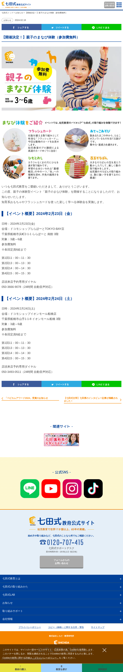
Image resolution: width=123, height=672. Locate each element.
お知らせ (7, 20)
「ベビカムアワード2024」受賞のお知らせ (26, 398)
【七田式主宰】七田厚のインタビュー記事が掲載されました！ (91, 399)
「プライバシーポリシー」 (45, 658)
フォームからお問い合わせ (109, 5)
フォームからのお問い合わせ (61, 562)
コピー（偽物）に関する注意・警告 (66, 627)
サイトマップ (97, 627)
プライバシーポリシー (30, 627)
